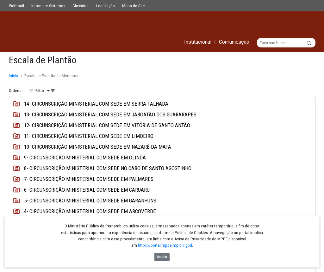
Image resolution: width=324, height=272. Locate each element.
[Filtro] (44, 90)
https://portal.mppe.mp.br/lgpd (165, 245)
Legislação (105, 5)
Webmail (16, 5)
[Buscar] (286, 43)
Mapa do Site (133, 5)
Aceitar (162, 257)
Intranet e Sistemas (48, 5)
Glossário (80, 5)
